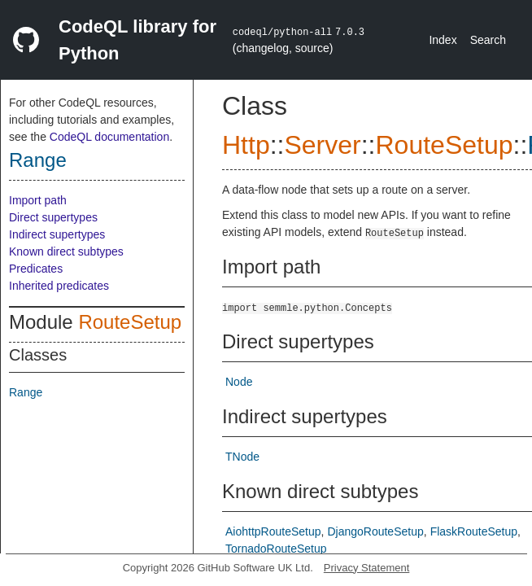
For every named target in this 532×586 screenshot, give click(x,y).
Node (238, 381)
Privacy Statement (367, 568)
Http (246, 145)
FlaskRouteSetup (473, 531)
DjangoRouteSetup (375, 531)
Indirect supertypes (57, 234)
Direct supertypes (53, 217)
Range (38, 160)
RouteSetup (129, 322)
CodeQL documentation (109, 136)
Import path (38, 200)
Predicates (36, 268)
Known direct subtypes (66, 251)
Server (322, 145)
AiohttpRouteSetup (273, 531)
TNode (242, 456)
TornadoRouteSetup (276, 548)
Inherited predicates (59, 285)
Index (442, 39)
